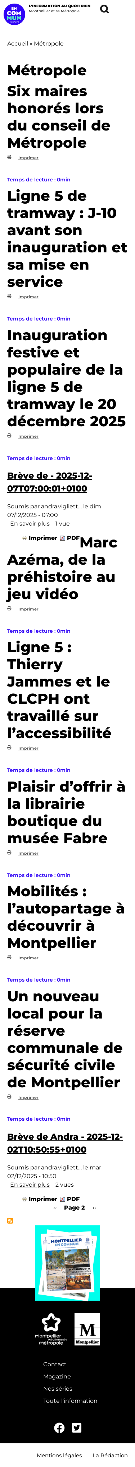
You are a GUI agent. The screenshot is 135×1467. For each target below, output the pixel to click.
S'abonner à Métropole (10, 1221)
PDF (73, 538)
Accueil (17, 43)
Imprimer (28, 157)
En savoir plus (30, 523)
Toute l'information (70, 1400)
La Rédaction (110, 1455)
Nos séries (57, 1388)
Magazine (57, 1376)
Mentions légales (59, 1455)
